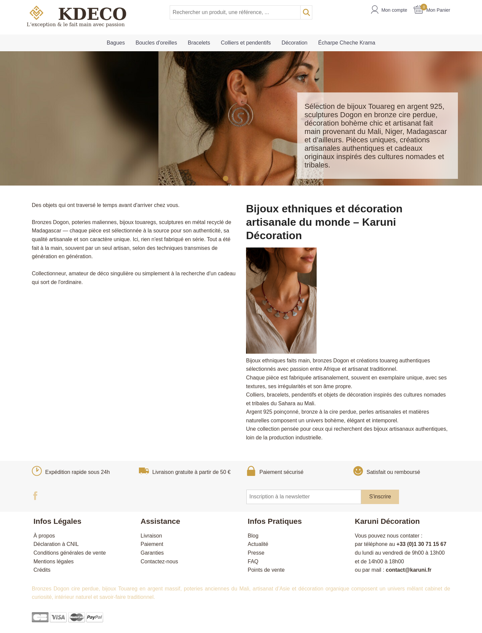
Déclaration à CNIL (56, 544)
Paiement (152, 544)
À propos (44, 536)
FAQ (253, 561)
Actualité (258, 544)
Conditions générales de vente (69, 553)
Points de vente (266, 570)
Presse (256, 553)
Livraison (151, 536)
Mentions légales (53, 561)
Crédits (42, 570)
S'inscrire (380, 496)
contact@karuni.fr (408, 570)
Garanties (152, 553)
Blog (253, 536)
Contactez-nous (159, 561)
